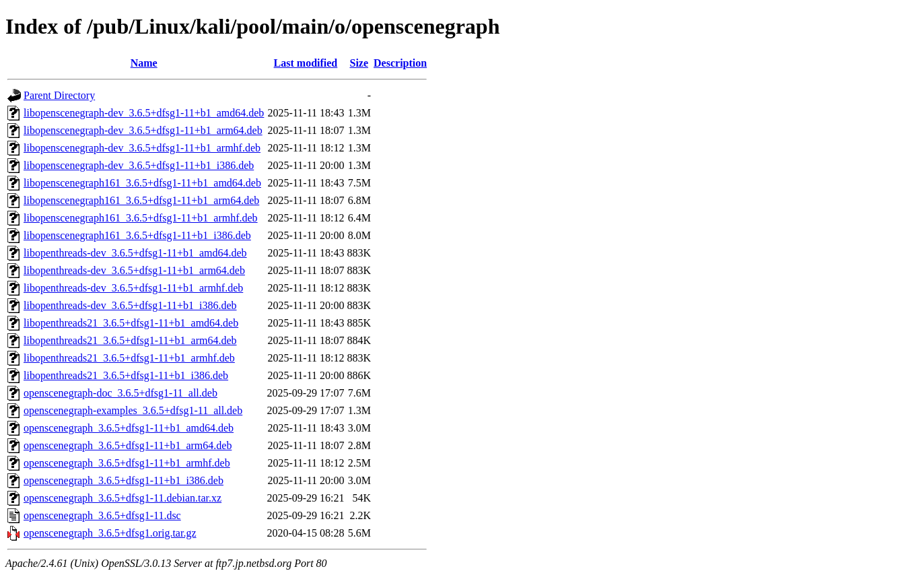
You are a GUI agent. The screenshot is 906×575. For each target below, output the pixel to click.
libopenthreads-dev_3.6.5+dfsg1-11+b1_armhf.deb (133, 288)
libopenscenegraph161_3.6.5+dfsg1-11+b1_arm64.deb (141, 200)
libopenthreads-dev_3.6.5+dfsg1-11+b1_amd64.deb (135, 253)
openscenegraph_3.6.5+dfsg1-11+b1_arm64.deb (128, 445)
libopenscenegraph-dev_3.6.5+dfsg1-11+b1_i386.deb (139, 165)
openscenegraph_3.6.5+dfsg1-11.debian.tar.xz (122, 498)
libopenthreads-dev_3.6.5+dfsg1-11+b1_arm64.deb (134, 270)
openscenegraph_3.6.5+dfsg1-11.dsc (102, 515)
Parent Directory (59, 95)
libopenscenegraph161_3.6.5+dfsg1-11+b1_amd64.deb (142, 183)
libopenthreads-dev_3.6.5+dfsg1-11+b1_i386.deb (130, 305)
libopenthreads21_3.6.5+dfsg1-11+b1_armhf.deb (129, 358)
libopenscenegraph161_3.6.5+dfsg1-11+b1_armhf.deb (141, 218)
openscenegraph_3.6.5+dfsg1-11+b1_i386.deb (123, 480)
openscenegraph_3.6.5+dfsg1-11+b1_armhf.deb (127, 463)
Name (144, 63)
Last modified (306, 63)
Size (358, 63)
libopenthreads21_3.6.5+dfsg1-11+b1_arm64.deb (130, 340)
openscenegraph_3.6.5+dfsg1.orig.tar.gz (110, 533)
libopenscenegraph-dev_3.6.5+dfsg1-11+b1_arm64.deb (143, 130)
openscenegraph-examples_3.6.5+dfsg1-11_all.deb (133, 410)
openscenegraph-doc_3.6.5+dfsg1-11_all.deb (120, 393)
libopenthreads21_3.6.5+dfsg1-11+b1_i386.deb (126, 375)
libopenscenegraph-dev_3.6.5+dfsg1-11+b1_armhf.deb (142, 148)
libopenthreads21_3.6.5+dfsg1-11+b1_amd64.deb (131, 323)
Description (400, 63)
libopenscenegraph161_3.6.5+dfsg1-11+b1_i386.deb (137, 235)
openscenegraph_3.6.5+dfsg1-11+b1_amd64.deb (129, 428)
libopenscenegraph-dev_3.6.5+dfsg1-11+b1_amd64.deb (144, 113)
